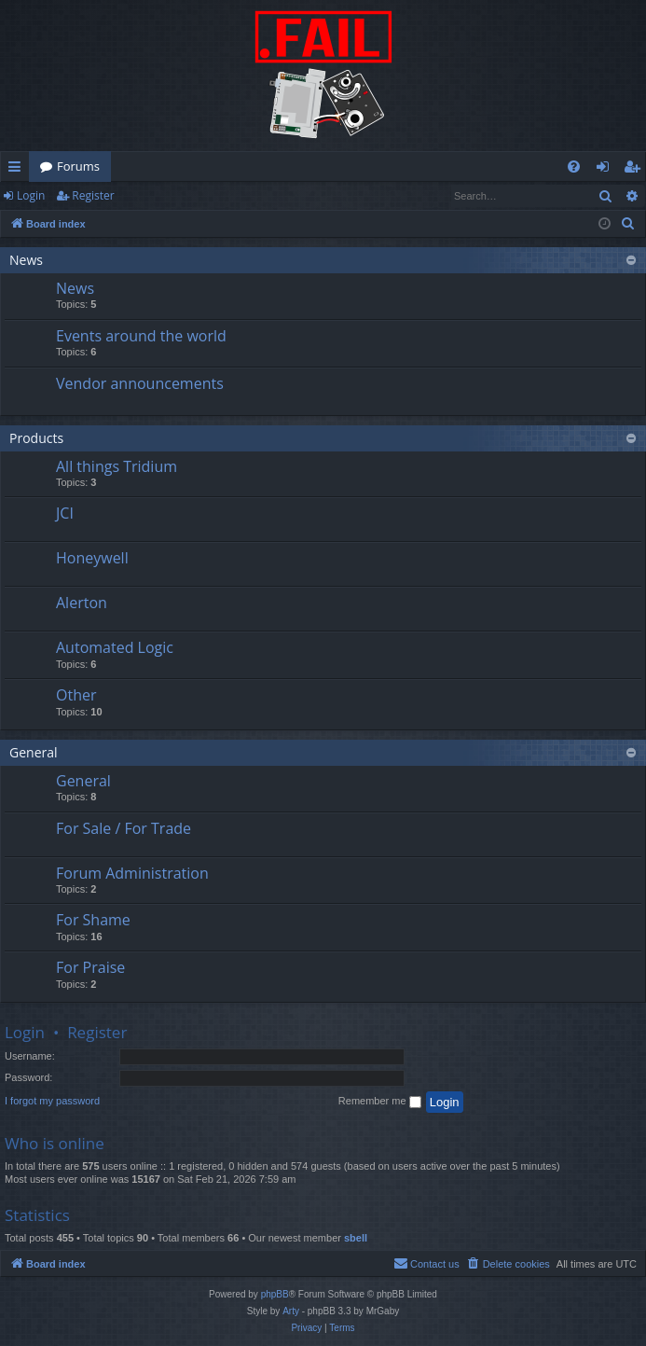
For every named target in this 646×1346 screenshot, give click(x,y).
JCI (65, 513)
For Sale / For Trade (123, 828)
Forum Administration (132, 873)
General (33, 752)
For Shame (93, 919)
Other (76, 695)
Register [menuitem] (635, 170)
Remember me (379, 1101)
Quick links (18, 170)
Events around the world (141, 336)
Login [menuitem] (606, 170)
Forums (78, 166)
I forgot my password (52, 1100)
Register (93, 195)
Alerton (81, 602)
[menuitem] (573, 166)
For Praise (90, 967)
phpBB (275, 1294)
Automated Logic (114, 647)
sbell (355, 1237)
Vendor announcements (140, 383)
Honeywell (92, 558)
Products (36, 438)
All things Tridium (116, 466)
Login (31, 195)
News (26, 260)
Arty (290, 1311)
